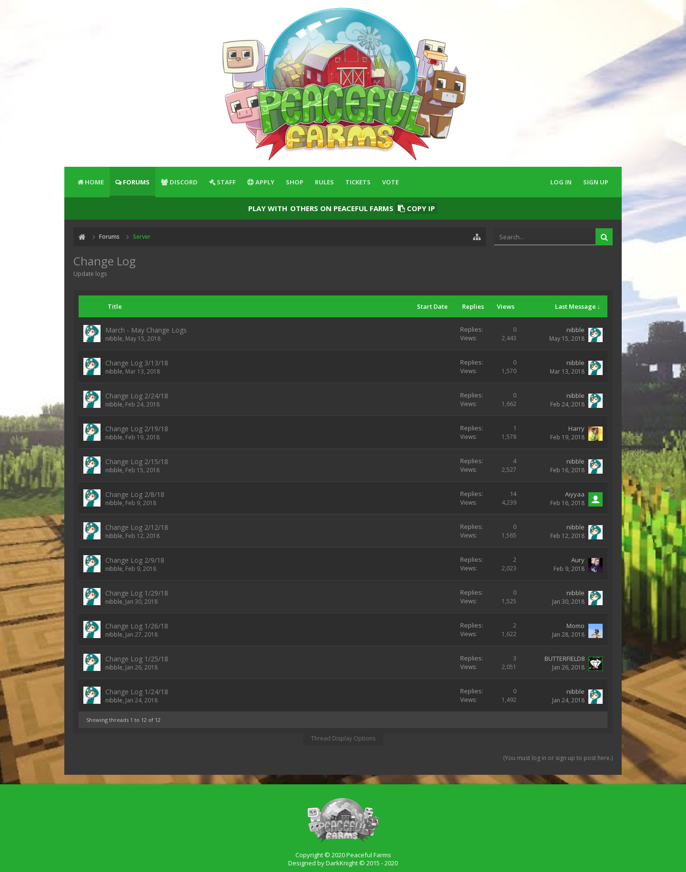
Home (94, 182)
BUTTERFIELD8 (565, 658)
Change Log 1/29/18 (136, 593)
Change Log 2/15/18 (136, 461)
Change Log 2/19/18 (136, 428)
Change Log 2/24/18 (136, 395)
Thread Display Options (343, 738)
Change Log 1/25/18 (136, 658)
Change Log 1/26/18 (136, 625)
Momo (575, 625)
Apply (264, 182)
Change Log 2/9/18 (134, 560)
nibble (113, 339)
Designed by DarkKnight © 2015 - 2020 (343, 863)
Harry (576, 428)
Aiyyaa (575, 494)
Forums (136, 182)
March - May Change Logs (146, 330)
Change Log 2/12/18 (136, 527)
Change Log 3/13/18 (136, 362)
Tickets (358, 182)
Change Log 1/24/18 (136, 691)
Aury (578, 560)
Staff (226, 182)
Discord (184, 182)
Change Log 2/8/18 (134, 494)
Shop (294, 182)
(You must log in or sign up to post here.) (558, 758)
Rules (324, 182)
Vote (390, 182)
